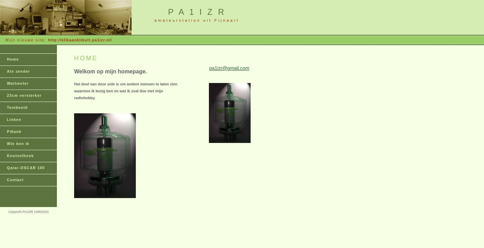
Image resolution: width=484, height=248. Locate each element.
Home (13, 59)
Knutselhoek (20, 156)
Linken (14, 119)
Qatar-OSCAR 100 (26, 168)
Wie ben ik (18, 144)
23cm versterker (24, 95)
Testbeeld (17, 107)
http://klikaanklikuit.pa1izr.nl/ (80, 40)
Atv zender (18, 71)
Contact (15, 180)
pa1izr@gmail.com (229, 68)
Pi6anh (14, 132)
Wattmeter (18, 83)
